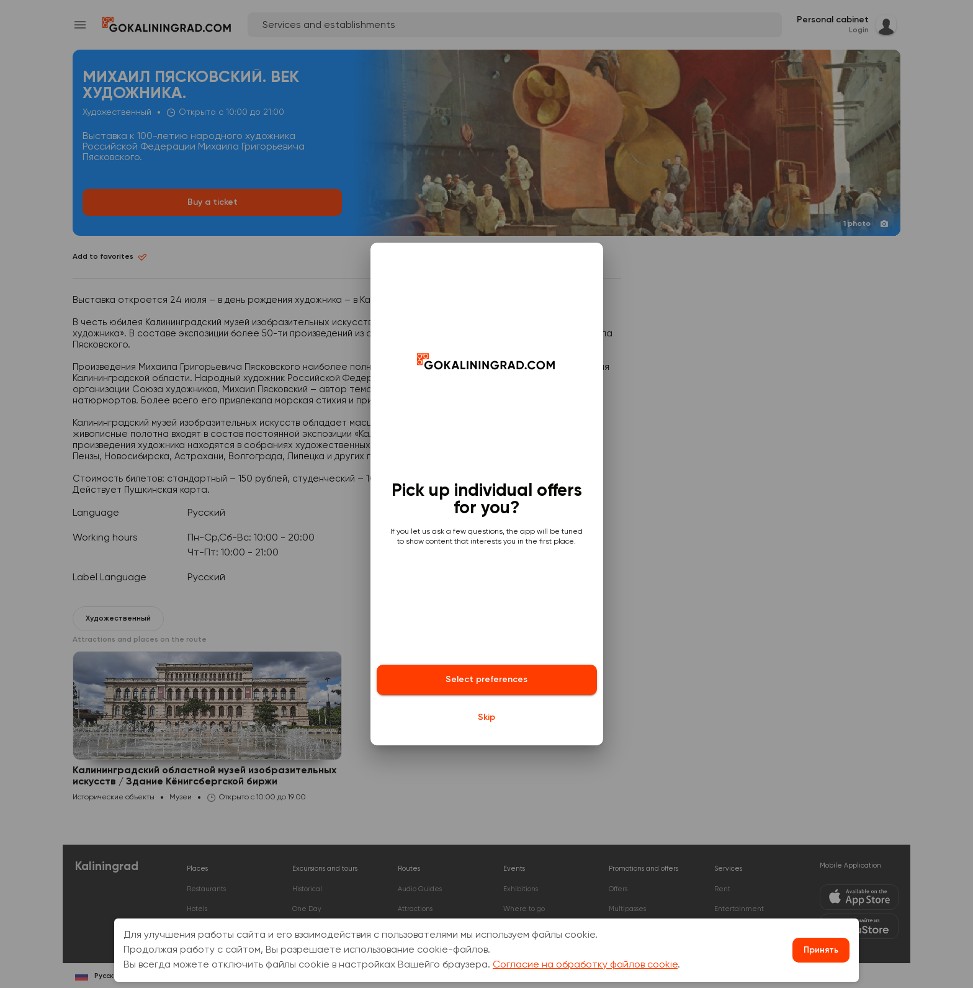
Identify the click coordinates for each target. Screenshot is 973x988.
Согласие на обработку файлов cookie (585, 965)
